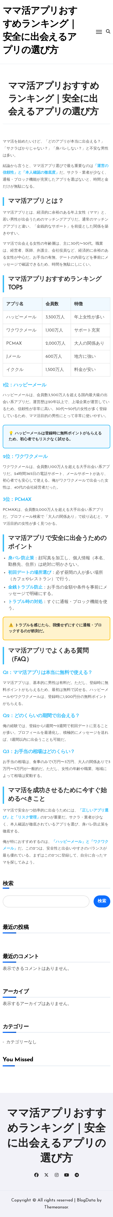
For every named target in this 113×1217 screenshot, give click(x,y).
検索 (8, 883)
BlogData (86, 1200)
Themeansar (56, 1207)
